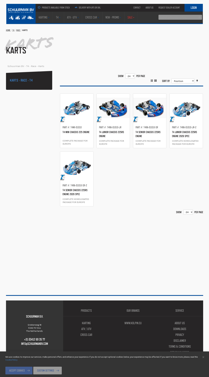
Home (10, 46)
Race (25, 46)
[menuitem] (43, 25)
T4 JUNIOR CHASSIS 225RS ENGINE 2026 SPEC (186, 155)
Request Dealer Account (172, 7)
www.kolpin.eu (133, 323)
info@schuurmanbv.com (34, 343)
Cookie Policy (11, 360)
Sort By (163, 96)
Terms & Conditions (180, 346)
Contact (125, 7)
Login (192, 15)
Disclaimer (179, 340)
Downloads (179, 329)
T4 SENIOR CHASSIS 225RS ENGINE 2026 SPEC (76, 221)
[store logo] (19, 13)
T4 (17, 46)
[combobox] (180, 36)
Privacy (179, 334)
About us (142, 7)
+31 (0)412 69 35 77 (35, 339)
